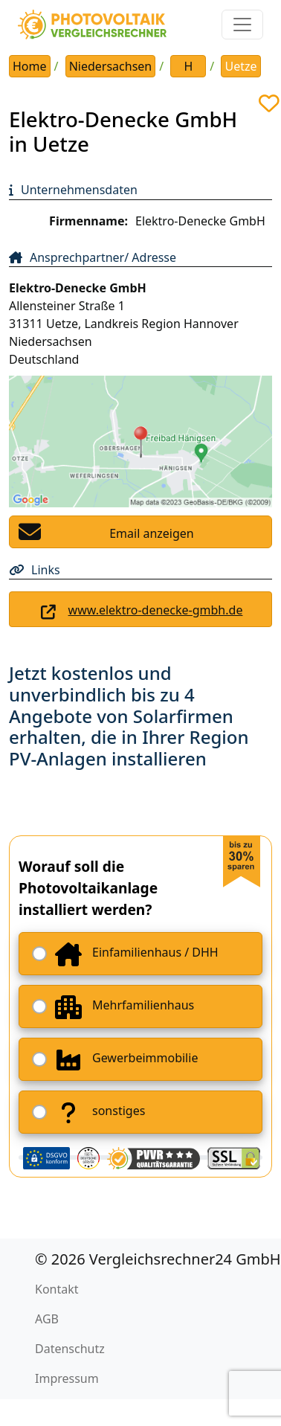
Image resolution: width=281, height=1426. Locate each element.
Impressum (67, 1378)
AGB (47, 1319)
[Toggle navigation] (242, 24)
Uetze (240, 66)
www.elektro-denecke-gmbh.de (155, 610)
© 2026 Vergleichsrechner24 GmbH (158, 1259)
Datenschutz (70, 1348)
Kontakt (57, 1289)
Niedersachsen (110, 66)
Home (30, 66)
